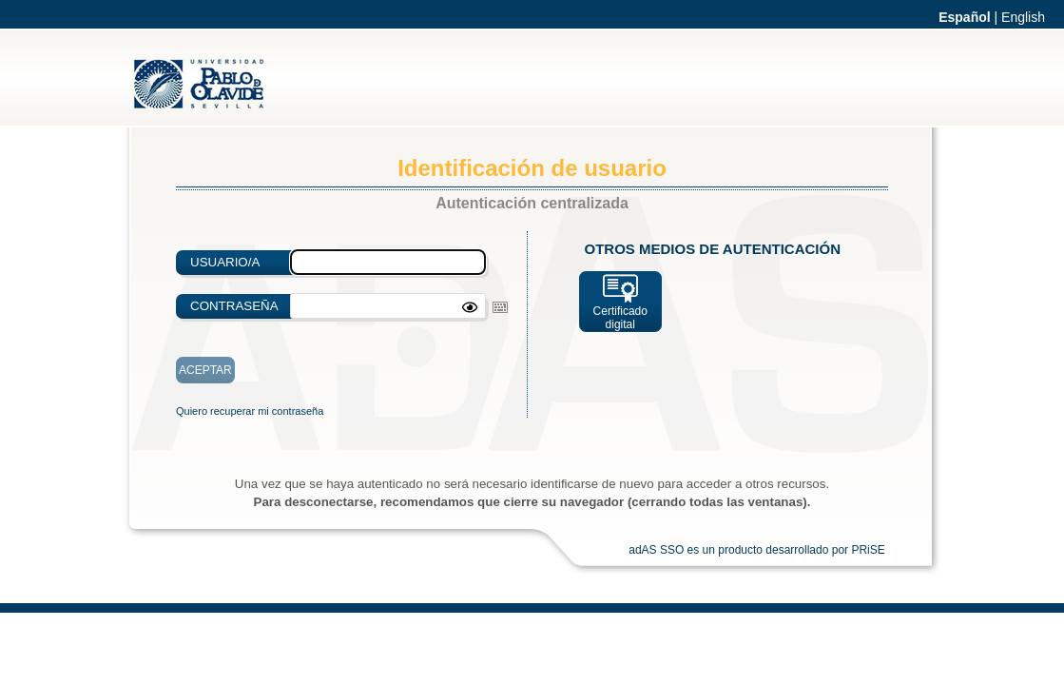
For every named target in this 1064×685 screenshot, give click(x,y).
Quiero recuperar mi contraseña (249, 411)
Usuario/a (225, 262)
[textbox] (388, 306)
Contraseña (234, 306)
